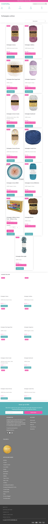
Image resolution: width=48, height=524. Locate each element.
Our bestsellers (5, 274)
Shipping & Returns (10, 430)
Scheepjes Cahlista (29, 44)
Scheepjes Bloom (29, 217)
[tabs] (41, 8)
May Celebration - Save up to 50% (24, 0)
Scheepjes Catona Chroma (13, 148)
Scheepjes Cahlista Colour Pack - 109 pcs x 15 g (13, 218)
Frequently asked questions (12, 428)
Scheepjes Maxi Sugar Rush (13, 79)
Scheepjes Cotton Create (13, 113)
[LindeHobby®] (5, 3)
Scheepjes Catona (11, 44)
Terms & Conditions (8, 514)
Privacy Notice (6, 517)
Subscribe (33, 412)
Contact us (6, 512)
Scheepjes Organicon (30, 79)
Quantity (8, 225)
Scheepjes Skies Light (21, 256)
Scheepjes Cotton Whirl (13, 183)
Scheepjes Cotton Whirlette (32, 183)
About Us (5, 507)
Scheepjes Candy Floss (30, 148)
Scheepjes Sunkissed (30, 113)
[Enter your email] (14, 412)
